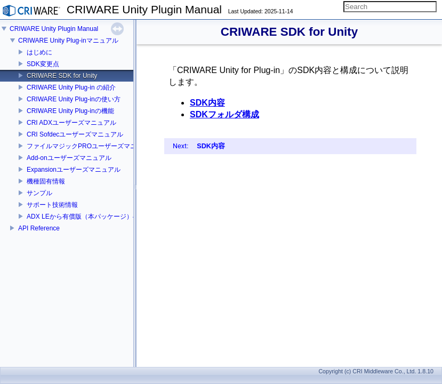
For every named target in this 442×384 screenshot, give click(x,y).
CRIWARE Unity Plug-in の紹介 (71, 87)
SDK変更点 (43, 64)
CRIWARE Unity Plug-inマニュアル (68, 40)
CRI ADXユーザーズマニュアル (71, 122)
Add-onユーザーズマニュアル (69, 158)
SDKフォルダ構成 (224, 114)
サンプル (39, 193)
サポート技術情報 (52, 205)
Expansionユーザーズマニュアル (73, 169)
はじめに (39, 52)
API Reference (39, 228)
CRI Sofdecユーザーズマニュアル (75, 134)
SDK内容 (207, 102)
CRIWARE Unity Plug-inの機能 (70, 111)
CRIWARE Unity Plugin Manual (54, 29)
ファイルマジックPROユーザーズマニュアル (91, 146)
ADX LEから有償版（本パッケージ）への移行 (92, 216)
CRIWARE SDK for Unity (62, 75)
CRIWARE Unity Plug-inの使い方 (73, 99)
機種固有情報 (46, 181)
